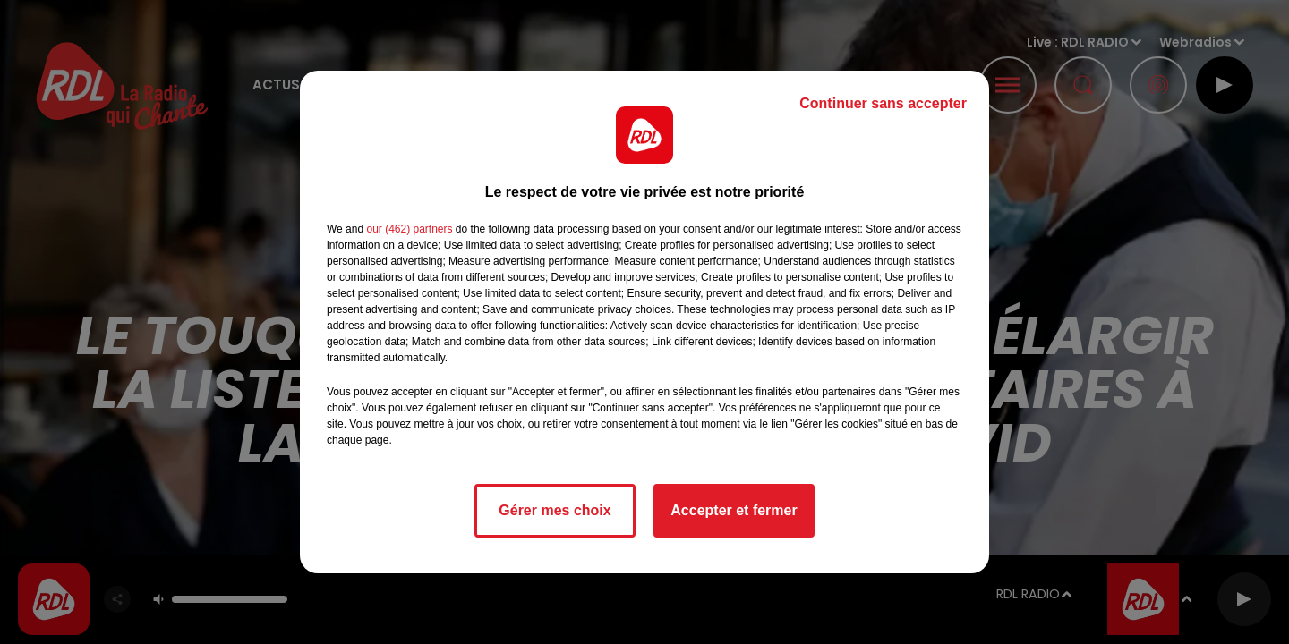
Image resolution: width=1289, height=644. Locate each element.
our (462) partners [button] (409, 229)
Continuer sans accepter (883, 103)
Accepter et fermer (733, 510)
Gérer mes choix (554, 510)
